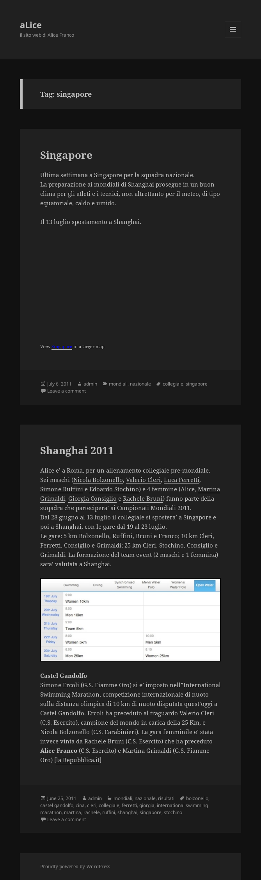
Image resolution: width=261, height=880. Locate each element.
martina (72, 812)
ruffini (108, 812)
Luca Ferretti (181, 480)
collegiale (173, 383)
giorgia (146, 805)
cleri (91, 805)
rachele (91, 812)
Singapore (66, 155)
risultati (166, 798)
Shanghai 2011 (77, 450)
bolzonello (197, 798)
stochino (173, 812)
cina (80, 805)
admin (90, 383)
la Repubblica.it (77, 760)
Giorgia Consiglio (92, 498)
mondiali (118, 383)
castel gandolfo (56, 805)
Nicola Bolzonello (98, 480)
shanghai (127, 812)
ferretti (129, 805)
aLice (31, 24)
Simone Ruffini (61, 489)
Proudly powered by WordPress (75, 866)
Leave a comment (66, 391)
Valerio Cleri (143, 480)
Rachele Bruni (143, 498)
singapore (197, 383)
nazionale (140, 383)
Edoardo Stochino (114, 489)
